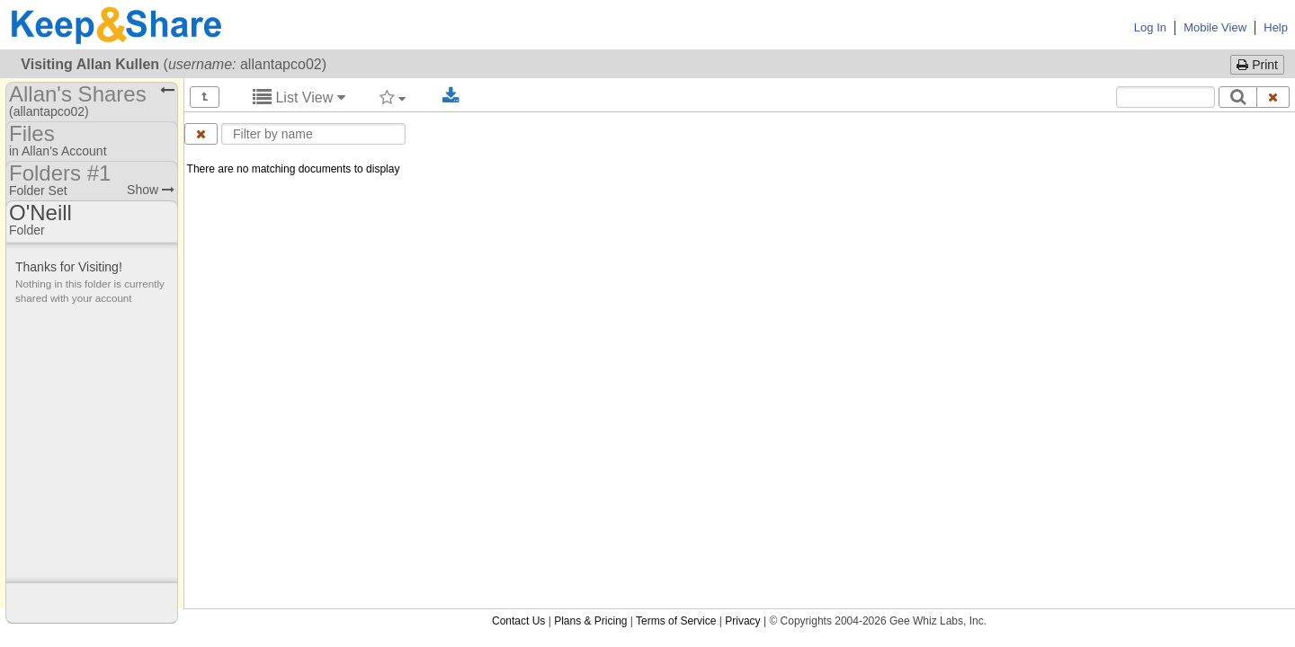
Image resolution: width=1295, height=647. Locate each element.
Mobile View (1214, 27)
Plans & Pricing (590, 198)
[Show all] (204, 97)
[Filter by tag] (392, 97)
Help (1276, 27)
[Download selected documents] (451, 96)
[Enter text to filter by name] (313, 134)
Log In (1150, 27)
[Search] (1238, 97)
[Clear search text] (1273, 97)
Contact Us (518, 198)
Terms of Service (676, 198)
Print (1257, 65)
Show (150, 189)
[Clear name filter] (201, 134)
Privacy (742, 198)
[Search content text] (1165, 97)
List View (299, 97)
